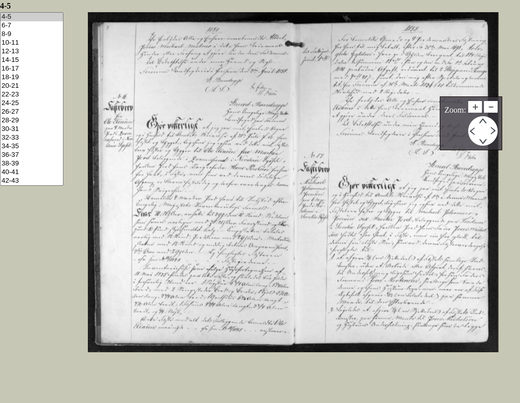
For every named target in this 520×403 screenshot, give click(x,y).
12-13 (32, 51)
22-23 (32, 94)
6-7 (32, 25)
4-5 (32, 17)
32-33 (32, 137)
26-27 (32, 112)
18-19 (32, 77)
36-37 (32, 155)
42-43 (32, 181)
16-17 (32, 68)
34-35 (32, 146)
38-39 (32, 163)
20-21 (32, 86)
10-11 (32, 43)
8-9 (32, 34)
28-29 (32, 120)
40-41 (32, 172)
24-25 (32, 103)
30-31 (32, 129)
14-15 (32, 60)
